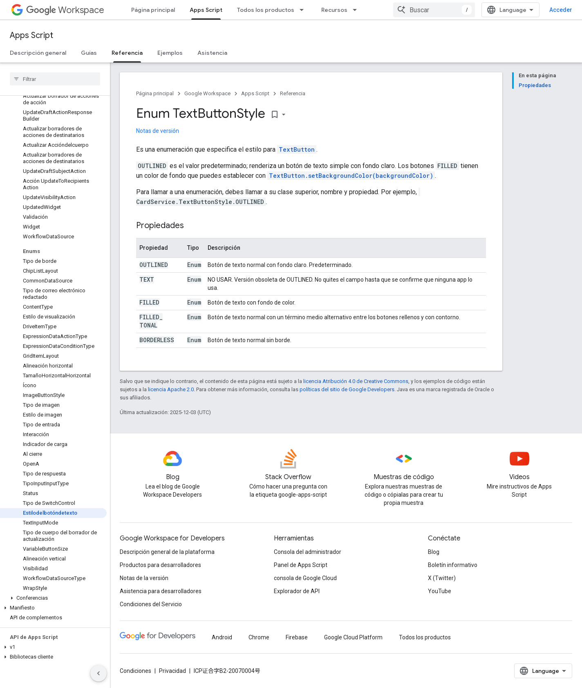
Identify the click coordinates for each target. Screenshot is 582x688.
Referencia (292, 93)
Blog (433, 552)
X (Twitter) (442, 578)
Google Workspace (207, 93)
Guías (89, 52)
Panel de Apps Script (300, 565)
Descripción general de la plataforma (167, 552)
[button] (53, 598)
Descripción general (38, 52)
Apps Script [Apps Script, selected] (206, 9)
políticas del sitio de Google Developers (347, 389)
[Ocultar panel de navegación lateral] (98, 673)
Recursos (334, 9)
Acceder (560, 10)
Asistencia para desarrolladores (160, 591)
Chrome (258, 637)
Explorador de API (297, 591)
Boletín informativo (452, 565)
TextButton (297, 149)
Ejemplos (170, 52)
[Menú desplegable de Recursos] (357, 10)
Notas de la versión (144, 578)
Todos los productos (265, 9)
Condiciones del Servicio (151, 604)
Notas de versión (157, 131)
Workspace (65, 10)
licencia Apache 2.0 (171, 389)
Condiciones (135, 671)
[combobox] (434, 9)
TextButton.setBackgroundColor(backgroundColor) (351, 175)
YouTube (439, 591)
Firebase (297, 637)
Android (222, 637)
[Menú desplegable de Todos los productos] (304, 10)
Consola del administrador (307, 552)
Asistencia (212, 52)
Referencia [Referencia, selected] (127, 52)
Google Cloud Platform (353, 637)
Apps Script (31, 35)
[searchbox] (55, 78)
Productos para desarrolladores (160, 565)
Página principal (153, 9)
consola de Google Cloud (305, 578)
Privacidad (172, 671)
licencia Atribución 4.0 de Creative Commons (355, 381)
